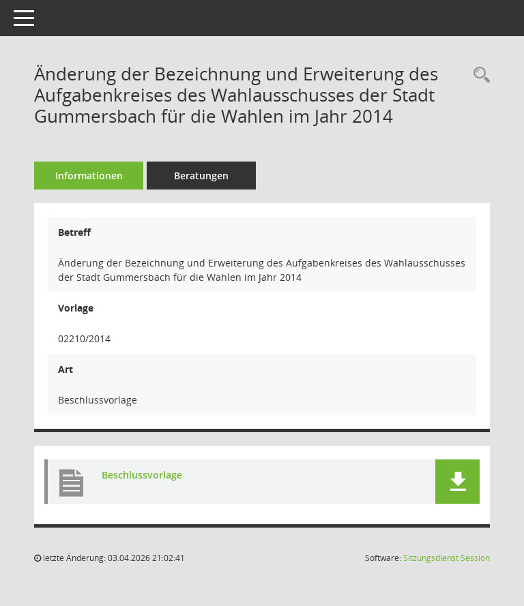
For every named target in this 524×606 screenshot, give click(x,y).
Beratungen (201, 175)
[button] (457, 481)
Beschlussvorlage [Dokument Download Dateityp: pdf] (142, 474)
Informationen (89, 175)
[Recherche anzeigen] (478, 75)
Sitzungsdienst (446, 558)
